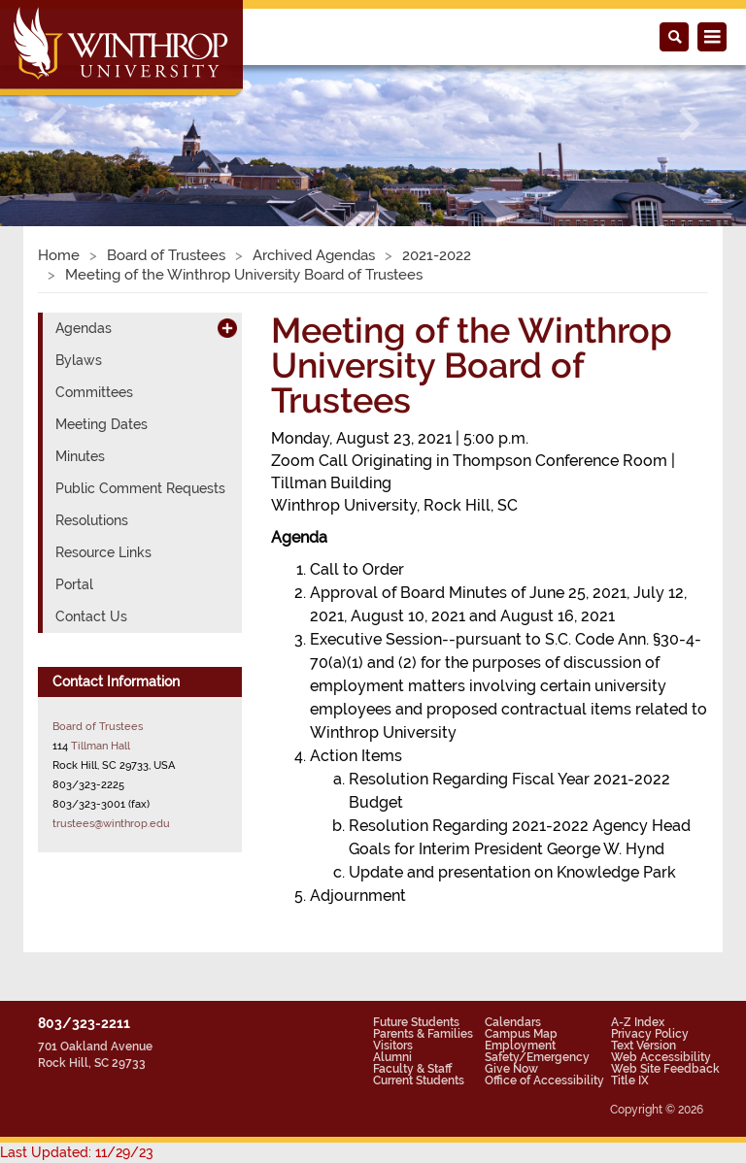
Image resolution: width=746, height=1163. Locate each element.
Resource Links (103, 552)
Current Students (418, 1080)
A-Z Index (637, 1022)
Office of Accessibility (544, 1080)
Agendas (83, 328)
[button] (56, 123)
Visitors (393, 1045)
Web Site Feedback (665, 1069)
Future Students (416, 1022)
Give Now (511, 1069)
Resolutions (91, 520)
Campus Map (521, 1034)
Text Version (643, 1045)
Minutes (80, 456)
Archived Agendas (314, 255)
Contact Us (91, 616)
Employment (520, 1045)
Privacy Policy (650, 1034)
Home (59, 255)
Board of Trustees (166, 255)
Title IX (630, 1080)
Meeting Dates (101, 424)
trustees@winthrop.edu (111, 823)
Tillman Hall (100, 745)
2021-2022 (436, 255)
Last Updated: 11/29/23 (76, 1152)
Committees (94, 392)
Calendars (513, 1022)
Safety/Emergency (537, 1057)
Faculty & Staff (412, 1069)
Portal (74, 584)
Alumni (392, 1057)
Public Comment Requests (140, 488)
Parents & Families (423, 1034)
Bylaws (78, 360)
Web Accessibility (661, 1057)
